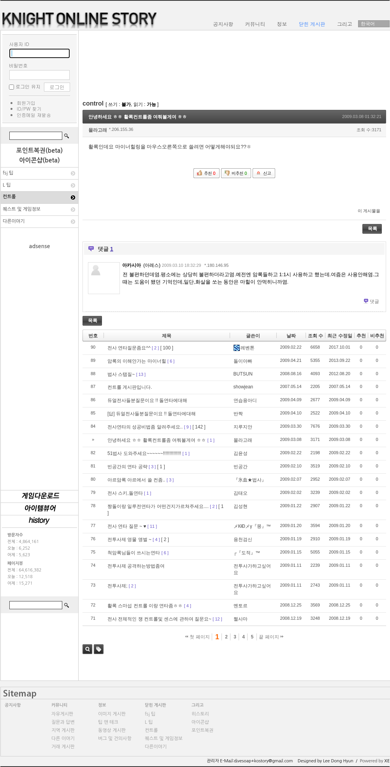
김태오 (241, 493)
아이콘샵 (200, 722)
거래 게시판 (63, 746)
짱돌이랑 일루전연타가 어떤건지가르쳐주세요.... (158, 506)
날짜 (291, 336)
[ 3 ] (152, 466)
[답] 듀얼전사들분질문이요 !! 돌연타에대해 (151, 413)
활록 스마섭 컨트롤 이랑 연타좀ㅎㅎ (145, 605)
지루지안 (243, 427)
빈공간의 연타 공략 (127, 466)
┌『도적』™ (247, 552)
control (93, 103)
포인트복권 (202, 730)
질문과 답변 (63, 722)
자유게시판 (62, 714)
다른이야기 (14, 221)
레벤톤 (244, 348)
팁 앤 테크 (108, 722)
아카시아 (131, 265)
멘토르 (241, 605)
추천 (361, 336)
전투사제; (117, 586)
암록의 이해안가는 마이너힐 (136, 361)
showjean (243, 387)
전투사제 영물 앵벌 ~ (129, 539)
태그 (99, 649)
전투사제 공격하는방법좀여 (136, 566)
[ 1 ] (210, 440)
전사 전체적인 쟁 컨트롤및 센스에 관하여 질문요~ (159, 619)
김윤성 (241, 453)
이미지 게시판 (112, 714)
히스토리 (200, 714)
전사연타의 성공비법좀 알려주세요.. (145, 427)
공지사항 (13, 705)
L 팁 (7, 185)
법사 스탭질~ (121, 374)
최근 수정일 (339, 336)
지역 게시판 (63, 730)
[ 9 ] (187, 427)
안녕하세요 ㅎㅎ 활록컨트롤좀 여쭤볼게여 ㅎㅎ (137, 117)
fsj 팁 (8, 173)
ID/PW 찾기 (29, 108)
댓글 (374, 301)
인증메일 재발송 (34, 114)
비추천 (377, 336)
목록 (372, 228)
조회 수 (315, 336)
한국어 (368, 23)
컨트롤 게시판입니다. (129, 387)
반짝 (238, 413)
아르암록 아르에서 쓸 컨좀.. (136, 480)
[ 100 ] (166, 348)
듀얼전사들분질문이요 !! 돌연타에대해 (147, 400)
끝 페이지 (271, 637)
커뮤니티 (59, 705)
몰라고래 (97, 130)
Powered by (375, 761)
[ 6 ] (170, 361)
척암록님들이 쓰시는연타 (133, 552)
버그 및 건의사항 (115, 738)
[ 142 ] (198, 427)
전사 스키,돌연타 (125, 493)
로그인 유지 (28, 86)
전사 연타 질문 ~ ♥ (126, 526)
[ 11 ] (152, 526)
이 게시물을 (369, 210)
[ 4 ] (156, 539)
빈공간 (241, 466)
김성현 (241, 506)
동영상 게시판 (112, 730)
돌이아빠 (243, 361)
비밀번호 (18, 65)
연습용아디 (245, 400)
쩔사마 (241, 619)
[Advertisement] (40, 366)
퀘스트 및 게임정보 (21, 209)
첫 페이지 (197, 637)
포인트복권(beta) (39, 150)
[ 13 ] (141, 374)
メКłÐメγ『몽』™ (252, 526)
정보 (102, 705)
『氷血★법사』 (250, 480)
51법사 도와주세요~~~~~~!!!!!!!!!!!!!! (144, 453)
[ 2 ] (155, 348)
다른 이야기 (63, 738)
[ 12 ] (217, 619)
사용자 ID (19, 44)
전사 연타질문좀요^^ (129, 348)
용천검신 (243, 539)
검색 (87, 649)
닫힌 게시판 (155, 705)
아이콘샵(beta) (39, 160)
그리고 (197, 705)
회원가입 (26, 102)
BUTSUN (243, 374)
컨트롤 (9, 196)
